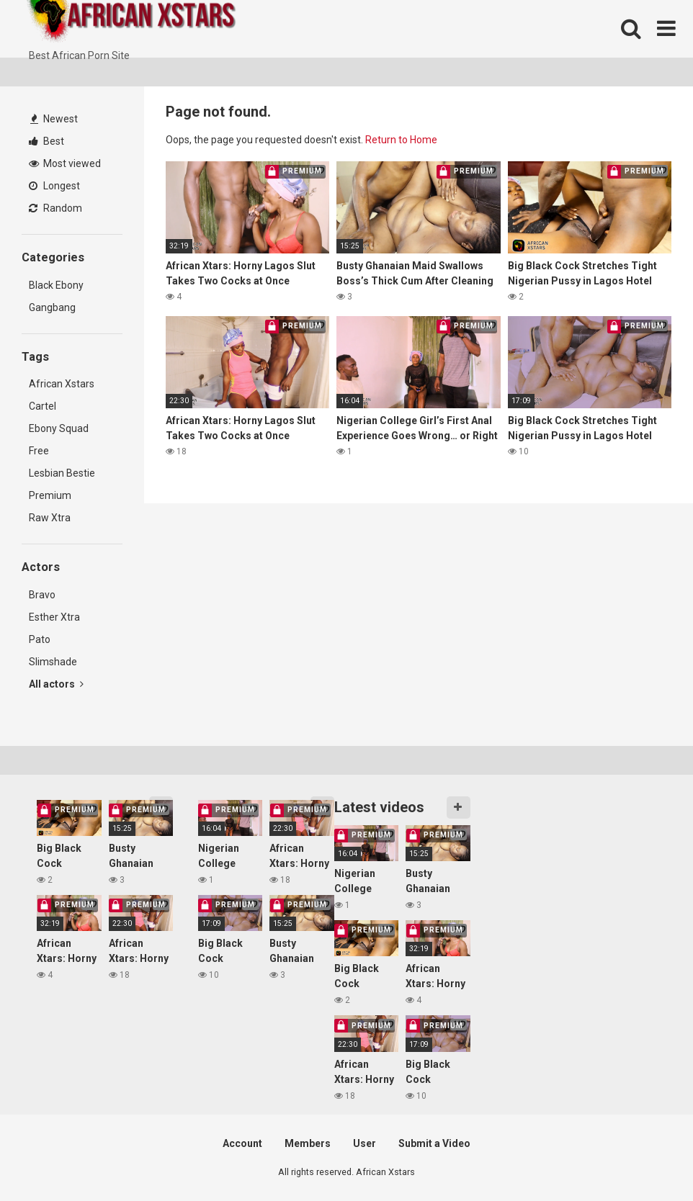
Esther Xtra (54, 617)
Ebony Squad (59, 428)
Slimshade (53, 661)
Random (55, 208)
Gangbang (52, 307)
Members (308, 1143)
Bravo (42, 594)
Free (39, 450)
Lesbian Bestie (62, 473)
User (364, 1143)
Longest (54, 186)
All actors (56, 684)
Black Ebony (56, 285)
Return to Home (401, 139)
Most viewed (65, 163)
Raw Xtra (50, 517)
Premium (50, 495)
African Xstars (61, 384)
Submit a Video (434, 1143)
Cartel (42, 406)
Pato (39, 639)
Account (242, 1143)
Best (46, 141)
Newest (54, 119)
